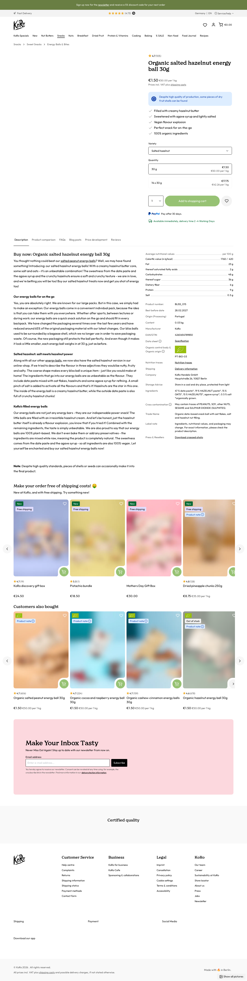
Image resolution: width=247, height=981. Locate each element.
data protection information (94, 772)
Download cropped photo (189, 437)
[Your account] (213, 25)
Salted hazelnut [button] (161, 151)
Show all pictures (231, 976)
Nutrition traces (183, 362)
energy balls (53, 360)
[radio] (190, 169)
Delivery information (186, 368)
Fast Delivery (23, 13)
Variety (152, 143)
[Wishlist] (205, 25)
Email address (33, 756)
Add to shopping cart (192, 201)
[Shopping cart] (225, 24)
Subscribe (119, 762)
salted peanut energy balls (78, 261)
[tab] (21, 240)
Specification (182, 340)
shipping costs (178, 84)
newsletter (103, 4)
